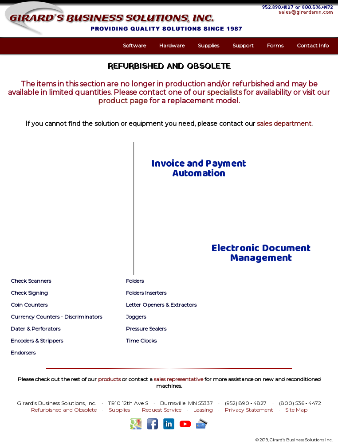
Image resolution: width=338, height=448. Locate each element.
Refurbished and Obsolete (64, 409)
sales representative (178, 379)
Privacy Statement (249, 409)
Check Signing (29, 292)
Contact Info (313, 45)
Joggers (136, 316)
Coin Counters (29, 304)
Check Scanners (31, 280)
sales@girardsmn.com (306, 12)
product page (123, 101)
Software (134, 45)
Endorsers (23, 352)
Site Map (296, 409)
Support (243, 45)
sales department (284, 124)
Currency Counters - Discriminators (56, 316)
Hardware (172, 45)
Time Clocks (141, 340)
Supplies (208, 45)
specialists (224, 92)
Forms (275, 45)
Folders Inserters (146, 292)
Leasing (203, 409)
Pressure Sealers (146, 328)
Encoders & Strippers (37, 340)
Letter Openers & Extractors (161, 304)
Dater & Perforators (35, 328)
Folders (135, 280)
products (109, 379)
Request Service (161, 409)
